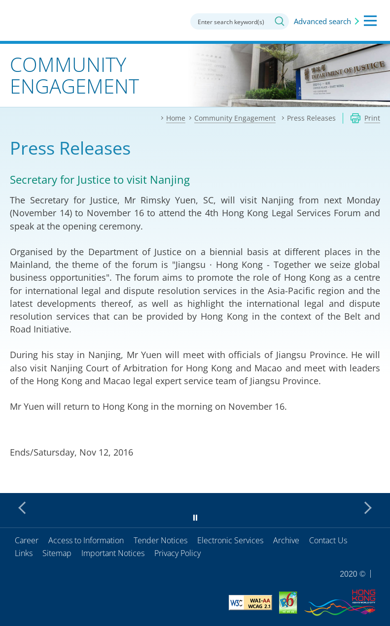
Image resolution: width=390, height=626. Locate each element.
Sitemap (56, 553)
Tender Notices (160, 540)
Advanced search (322, 21)
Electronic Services (230, 540)
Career (26, 540)
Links (24, 553)
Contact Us (328, 540)
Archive (286, 540)
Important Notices (112, 553)
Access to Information (86, 540)
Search (279, 21)
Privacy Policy (177, 553)
